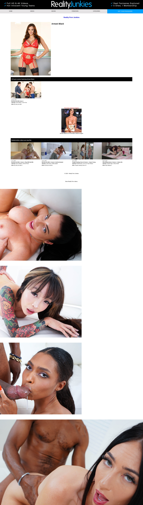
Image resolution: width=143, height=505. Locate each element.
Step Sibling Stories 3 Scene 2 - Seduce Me (112, 162)
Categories (96, 11)
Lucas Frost (24, 102)
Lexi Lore (85, 163)
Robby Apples (55, 163)
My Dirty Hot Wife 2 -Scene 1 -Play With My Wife (22, 162)
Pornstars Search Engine (76, 133)
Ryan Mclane (90, 163)
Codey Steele (116, 163)
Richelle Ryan (79, 163)
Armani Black (18, 102)
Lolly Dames (48, 163)
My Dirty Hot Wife (18, 104)
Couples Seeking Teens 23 (80, 165)
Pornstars (75, 11)
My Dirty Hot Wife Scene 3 (17, 101)
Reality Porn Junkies (71, 17)
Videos (32, 11)
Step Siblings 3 (108, 165)
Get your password (125, 11)
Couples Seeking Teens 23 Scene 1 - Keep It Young (84, 162)
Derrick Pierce (26, 163)
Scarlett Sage (110, 163)
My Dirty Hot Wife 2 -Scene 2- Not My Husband (52, 162)
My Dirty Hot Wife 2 (18, 165)
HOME (10, 11)
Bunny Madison (19, 163)
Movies (54, 11)
